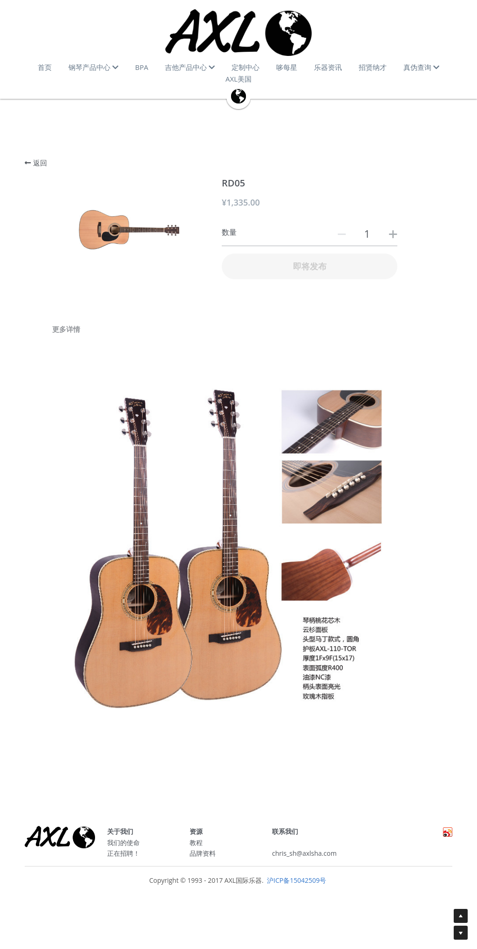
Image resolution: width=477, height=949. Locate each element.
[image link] (238, 32)
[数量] (367, 234)
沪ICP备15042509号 (295, 884)
